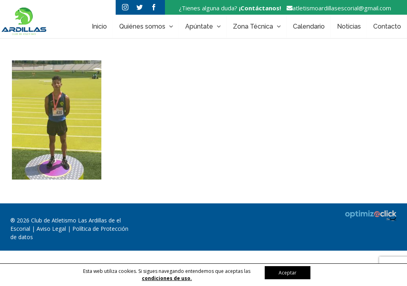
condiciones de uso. (167, 278)
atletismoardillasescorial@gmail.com (337, 8)
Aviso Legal (52, 228)
